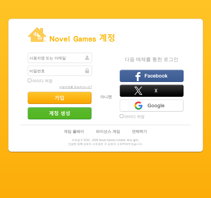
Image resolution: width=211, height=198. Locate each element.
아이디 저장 (40, 81)
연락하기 (139, 131)
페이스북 (152, 76)
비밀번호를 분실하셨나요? (75, 87)
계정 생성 (59, 113)
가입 (59, 98)
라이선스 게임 (108, 131)
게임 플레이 (74, 131)
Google (152, 106)
